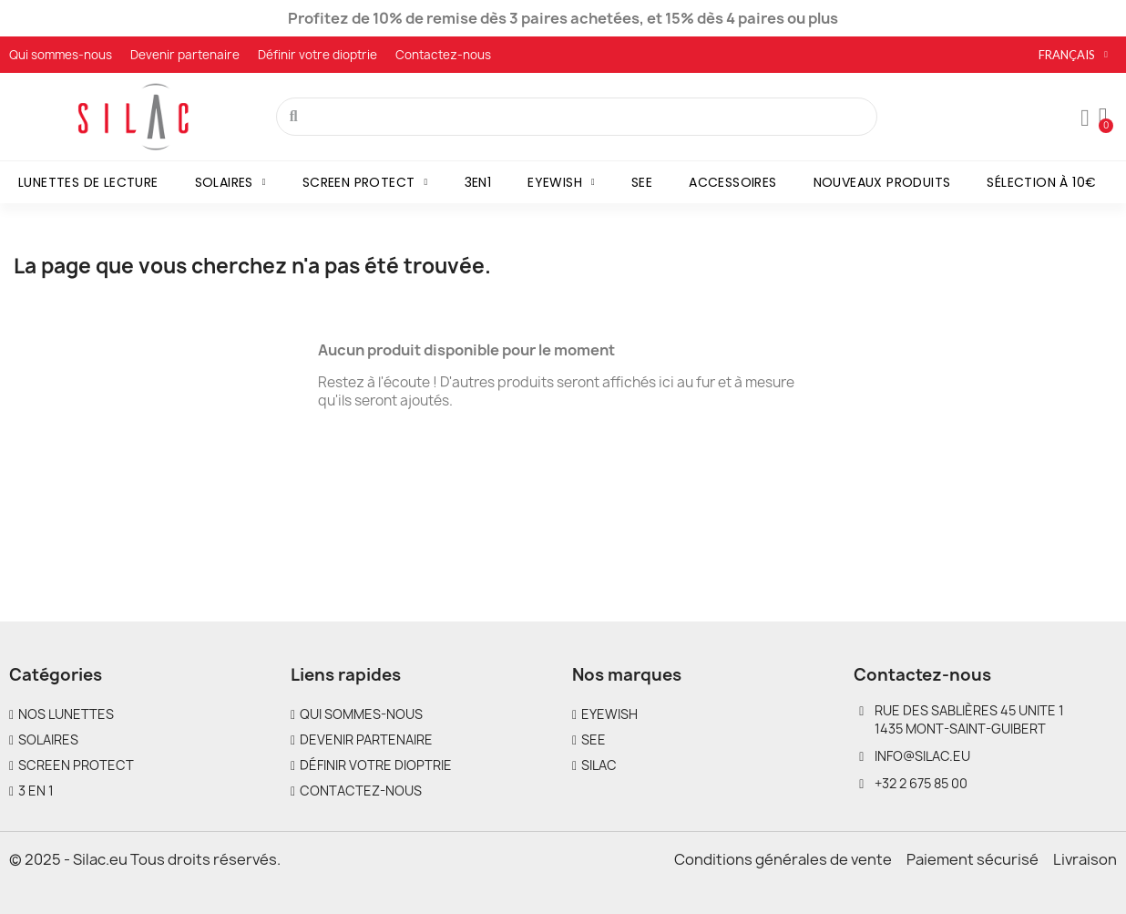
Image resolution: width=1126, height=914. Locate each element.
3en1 (478, 182)
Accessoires (732, 182)
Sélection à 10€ (1041, 182)
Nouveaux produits (882, 182)
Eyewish (561, 182)
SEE (641, 182)
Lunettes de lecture (88, 182)
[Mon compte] (1085, 118)
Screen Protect (365, 182)
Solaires (230, 182)
